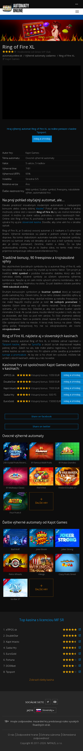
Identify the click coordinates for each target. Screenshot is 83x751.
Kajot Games (12, 58)
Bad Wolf (15, 540)
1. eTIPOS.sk (10, 629)
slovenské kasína (31, 222)
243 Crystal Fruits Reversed (15, 453)
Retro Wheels (15, 565)
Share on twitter (41, 426)
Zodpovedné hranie (27, 734)
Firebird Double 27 (67, 478)
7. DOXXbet (9, 665)
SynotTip (36, 344)
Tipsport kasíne (10, 344)
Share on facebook (41, 416)
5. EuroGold (9, 653)
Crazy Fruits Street (67, 565)
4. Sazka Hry (10, 647)
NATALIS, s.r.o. (54, 743)
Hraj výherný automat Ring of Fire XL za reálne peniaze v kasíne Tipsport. (41, 134)
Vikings (41, 565)
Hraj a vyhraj (72, 375)
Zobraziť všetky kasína (41, 679)
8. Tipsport (9, 671)
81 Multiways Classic (15, 478)
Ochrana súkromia (50, 734)
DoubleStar (10, 381)
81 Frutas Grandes (67, 453)
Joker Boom (41, 540)
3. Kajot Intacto (11, 641)
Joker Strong (67, 540)
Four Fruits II (15, 503)
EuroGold (9, 401)
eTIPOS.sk (9, 375)
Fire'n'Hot (41, 478)
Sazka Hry (9, 394)
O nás (11, 734)
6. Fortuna (8, 659)
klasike (39, 208)
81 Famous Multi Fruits (41, 453)
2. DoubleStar (10, 635)
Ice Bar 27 (15, 590)
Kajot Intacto (10, 388)
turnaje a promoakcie (14, 354)
